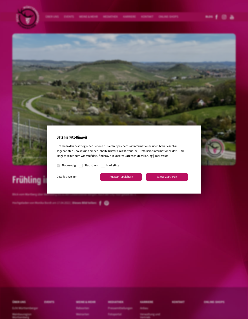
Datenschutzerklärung (139, 156)
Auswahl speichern (121, 177)
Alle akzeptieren (167, 177)
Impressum (161, 156)
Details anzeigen (67, 177)
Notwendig (66, 165)
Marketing (110, 165)
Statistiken (88, 165)
